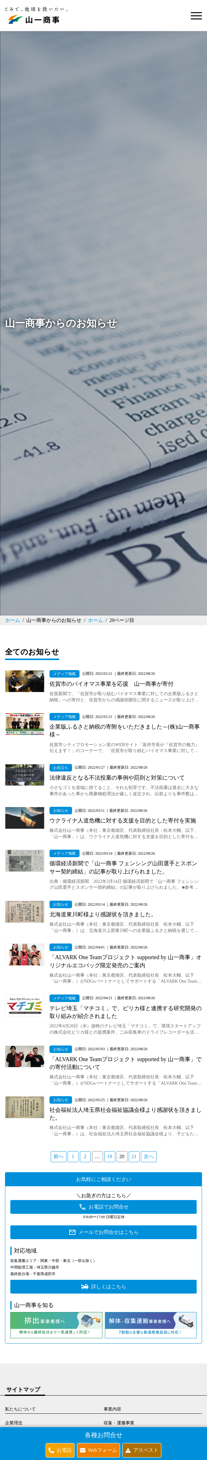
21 (134, 1156)
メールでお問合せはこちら (109, 1232)
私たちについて (20, 1409)
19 (109, 1156)
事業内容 (112, 1409)
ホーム (12, 620)
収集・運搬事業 (119, 1423)
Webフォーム (102, 1450)
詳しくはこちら (108, 1286)
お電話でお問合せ (109, 1206)
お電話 (64, 1450)
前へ (59, 1156)
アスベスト (145, 1450)
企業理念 (14, 1423)
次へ (149, 1156)
